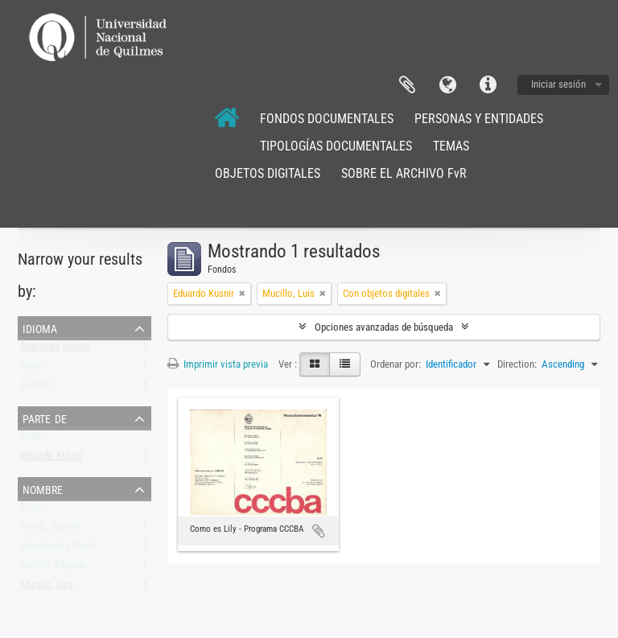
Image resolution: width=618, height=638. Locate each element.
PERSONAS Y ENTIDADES (478, 118)
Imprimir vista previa (217, 364)
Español (37, 388)
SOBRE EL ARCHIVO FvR (404, 173)
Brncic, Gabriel (50, 530)
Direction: (517, 364)
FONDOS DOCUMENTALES (326, 118)
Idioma (447, 85)
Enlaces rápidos (488, 85)
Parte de (45, 417)
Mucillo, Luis (47, 588)
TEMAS (451, 146)
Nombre (43, 488)
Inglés (33, 369)
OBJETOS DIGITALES (267, 173)
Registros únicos (55, 350)
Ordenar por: (395, 364)
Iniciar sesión (558, 84)
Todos (34, 440)
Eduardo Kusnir (51, 459)
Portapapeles (407, 85)
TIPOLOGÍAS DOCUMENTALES (336, 146)
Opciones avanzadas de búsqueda (384, 327)
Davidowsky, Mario (59, 549)
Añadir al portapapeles (319, 531)
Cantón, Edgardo (54, 568)
